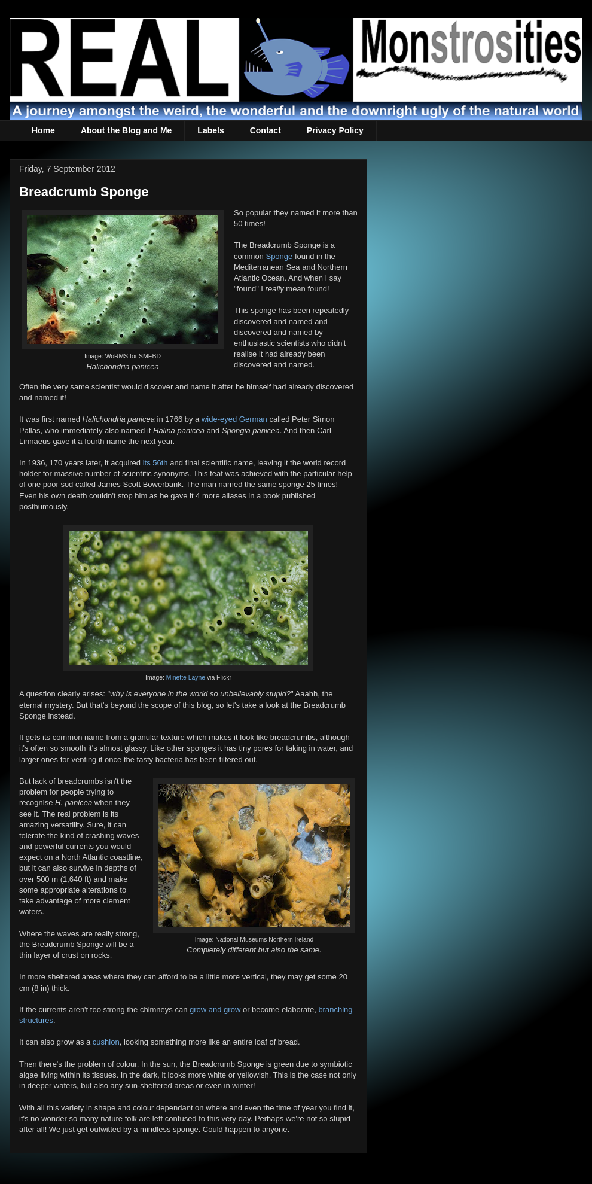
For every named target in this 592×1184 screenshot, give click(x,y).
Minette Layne (185, 677)
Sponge (279, 256)
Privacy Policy (335, 130)
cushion (106, 1041)
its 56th (155, 462)
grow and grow (215, 1009)
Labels (210, 130)
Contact (265, 130)
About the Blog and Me (126, 130)
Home (43, 130)
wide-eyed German (234, 419)
